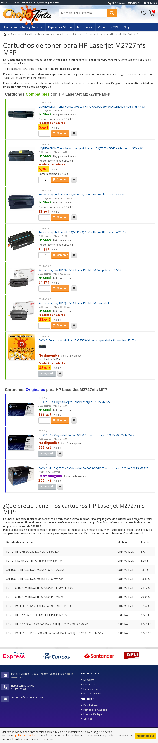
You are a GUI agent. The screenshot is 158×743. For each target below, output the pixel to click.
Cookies (87, 718)
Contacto (134, 2)
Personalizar (126, 738)
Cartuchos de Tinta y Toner (23, 27)
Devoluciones (90, 705)
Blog (126, 27)
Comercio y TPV (108, 27)
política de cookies (26, 738)
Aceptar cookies (145, 738)
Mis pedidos (90, 684)
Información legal (92, 714)
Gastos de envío (92, 693)
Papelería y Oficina (60, 27)
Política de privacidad (95, 709)
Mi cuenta (152, 2)
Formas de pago (92, 689)
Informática (85, 27)
